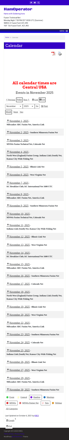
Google (10, 421)
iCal (9, 426)
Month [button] (8, 112)
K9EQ (36, 416)
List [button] (42, 100)
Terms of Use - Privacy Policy (14, 434)
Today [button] (19, 100)
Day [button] (21, 112)
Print (44, 107)
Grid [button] (35, 100)
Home (7, 37)
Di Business (17, 437)
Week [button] (15, 112)
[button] (10, 99)
